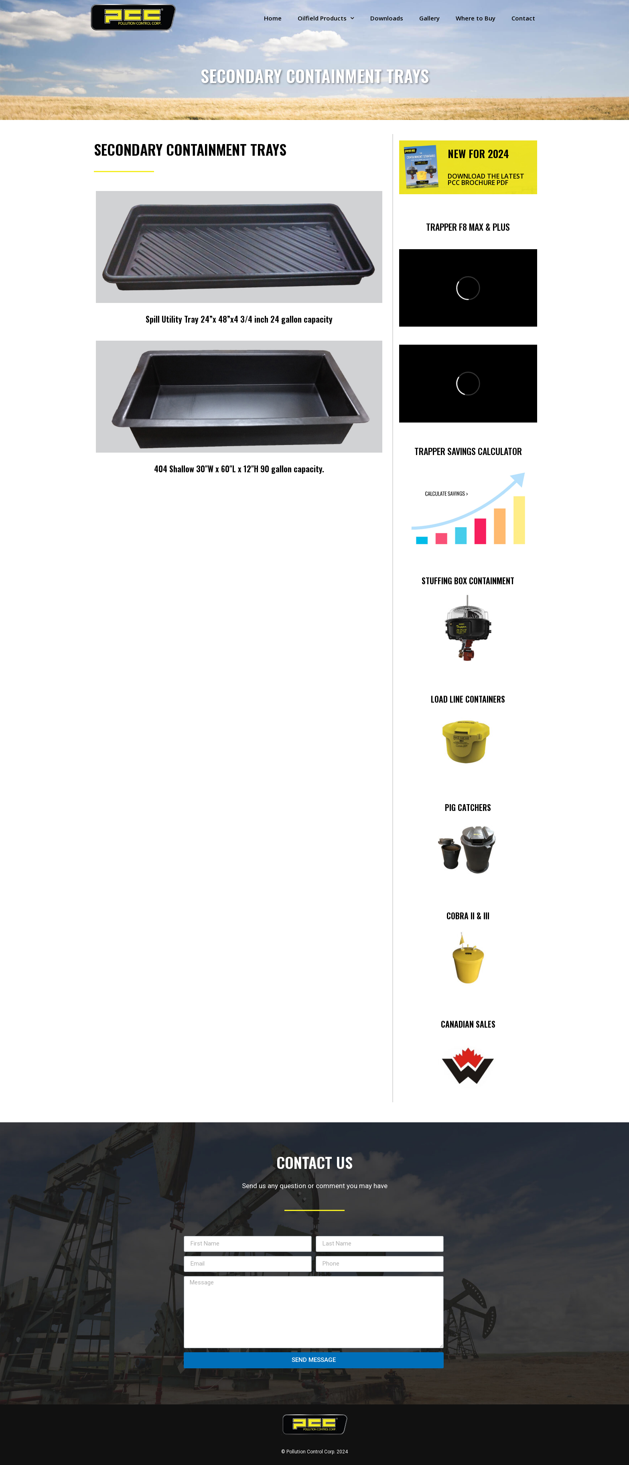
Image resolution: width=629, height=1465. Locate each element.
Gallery (429, 18)
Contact (523, 18)
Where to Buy (475, 18)
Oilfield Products (326, 18)
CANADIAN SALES (468, 1024)
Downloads (386, 18)
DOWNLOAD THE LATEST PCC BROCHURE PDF (486, 179)
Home (273, 18)
